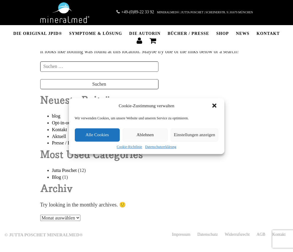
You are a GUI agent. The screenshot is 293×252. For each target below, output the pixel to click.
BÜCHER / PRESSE (188, 33)
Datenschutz (207, 234)
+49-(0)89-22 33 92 (135, 12)
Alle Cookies (97, 134)
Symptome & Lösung (95, 33)
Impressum (181, 234)
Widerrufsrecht (237, 234)
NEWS (243, 33)
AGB (261, 234)
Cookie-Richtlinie (129, 147)
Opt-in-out (62, 122)
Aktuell (59, 136)
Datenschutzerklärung (160, 147)
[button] (214, 106)
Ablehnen (145, 134)
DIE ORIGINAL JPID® (37, 33)
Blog (56, 177)
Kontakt (268, 33)
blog (56, 115)
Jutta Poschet (64, 170)
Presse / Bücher (67, 142)
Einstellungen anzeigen (194, 134)
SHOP (222, 33)
